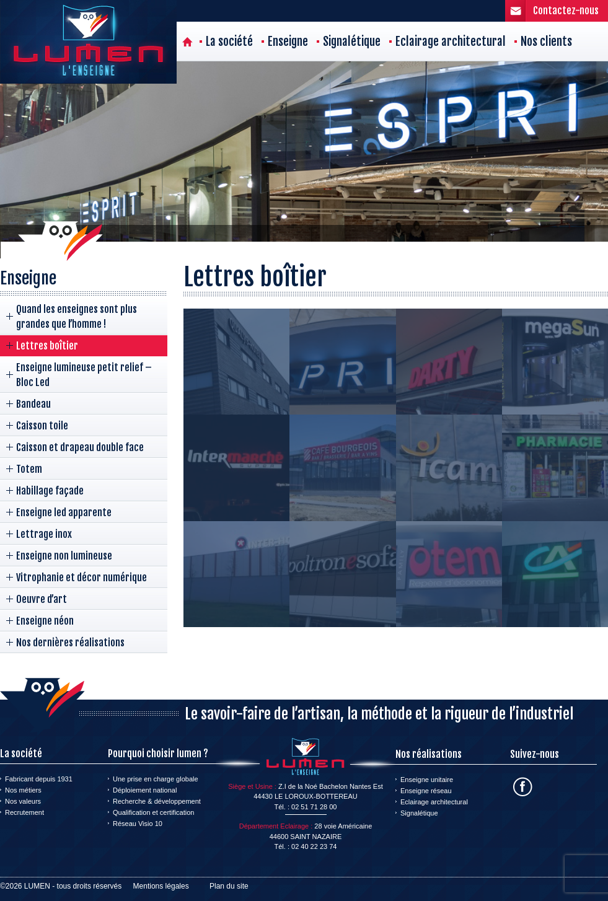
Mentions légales (161, 886)
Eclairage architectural (450, 41)
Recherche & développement (157, 801)
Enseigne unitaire (426, 779)
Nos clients (546, 41)
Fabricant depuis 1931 (39, 779)
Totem (29, 469)
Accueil (187, 41)
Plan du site (229, 886)
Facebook (522, 786)
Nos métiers (23, 790)
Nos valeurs (23, 801)
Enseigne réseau (426, 790)
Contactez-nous (566, 10)
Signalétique (352, 41)
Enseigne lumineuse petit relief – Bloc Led (84, 375)
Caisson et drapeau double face (80, 447)
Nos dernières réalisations (70, 642)
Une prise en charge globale (155, 779)
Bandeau (33, 404)
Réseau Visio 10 (137, 823)
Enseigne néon (45, 621)
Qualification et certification (153, 812)
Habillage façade (50, 491)
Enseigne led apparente (64, 512)
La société (229, 41)
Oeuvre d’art (41, 599)
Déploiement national (145, 790)
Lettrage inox (44, 534)
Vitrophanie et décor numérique (81, 577)
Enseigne (288, 41)
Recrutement (24, 812)
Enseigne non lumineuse (64, 556)
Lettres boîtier (47, 346)
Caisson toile (42, 426)
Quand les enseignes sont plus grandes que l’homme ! (76, 316)
